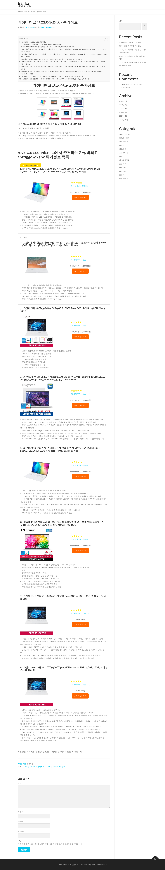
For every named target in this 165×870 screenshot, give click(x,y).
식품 (120, 156)
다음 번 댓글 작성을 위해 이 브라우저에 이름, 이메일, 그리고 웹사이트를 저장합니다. (50, 844)
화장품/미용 (123, 178)
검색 (120, 21)
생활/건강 (122, 149)
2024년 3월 (123, 108)
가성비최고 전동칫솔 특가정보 (130, 46)
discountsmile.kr (47, 27)
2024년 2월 (123, 112)
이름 (20, 812)
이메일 (21, 822)
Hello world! (126, 84)
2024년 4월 (123, 105)
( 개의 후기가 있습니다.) (80, 186)
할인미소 (23, 3)
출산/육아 (122, 164)
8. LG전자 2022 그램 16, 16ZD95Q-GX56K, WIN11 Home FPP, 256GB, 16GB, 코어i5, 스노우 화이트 (55, 79)
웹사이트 (21, 831)
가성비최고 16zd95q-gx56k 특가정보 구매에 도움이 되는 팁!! (43, 44)
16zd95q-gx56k (28, 767)
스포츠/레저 (123, 153)
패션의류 (122, 167)
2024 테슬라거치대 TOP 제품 (130, 42)
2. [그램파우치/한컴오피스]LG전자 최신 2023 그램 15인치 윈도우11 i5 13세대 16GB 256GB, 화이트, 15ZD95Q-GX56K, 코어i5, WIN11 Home (64, 55)
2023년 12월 (124, 120)
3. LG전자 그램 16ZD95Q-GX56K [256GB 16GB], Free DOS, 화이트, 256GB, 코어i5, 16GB (51, 59)
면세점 (121, 145)
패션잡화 (122, 171)
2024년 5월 (123, 101)
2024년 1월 (123, 116)
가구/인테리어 (124, 138)
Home (20, 12)
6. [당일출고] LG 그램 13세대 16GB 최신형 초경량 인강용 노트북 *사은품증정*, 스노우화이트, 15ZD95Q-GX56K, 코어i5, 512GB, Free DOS (61, 72)
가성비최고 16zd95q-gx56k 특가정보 (33, 42)
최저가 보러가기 (80, 197)
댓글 (20, 783)
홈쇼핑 (121, 175)
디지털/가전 (22, 764)
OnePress (83, 864)
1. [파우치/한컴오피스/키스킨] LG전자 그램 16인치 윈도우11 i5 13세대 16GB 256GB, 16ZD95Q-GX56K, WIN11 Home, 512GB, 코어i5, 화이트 (64, 50)
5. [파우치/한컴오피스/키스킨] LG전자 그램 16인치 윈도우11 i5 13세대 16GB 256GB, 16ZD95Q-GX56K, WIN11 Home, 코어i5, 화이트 (64, 67)
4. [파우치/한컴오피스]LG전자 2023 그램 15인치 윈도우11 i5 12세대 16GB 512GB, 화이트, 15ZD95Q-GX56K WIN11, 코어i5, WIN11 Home (63, 62)
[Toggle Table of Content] (105, 39)
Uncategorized (124, 134)
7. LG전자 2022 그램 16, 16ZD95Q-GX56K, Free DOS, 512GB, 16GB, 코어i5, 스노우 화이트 (52, 76)
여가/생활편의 (124, 160)
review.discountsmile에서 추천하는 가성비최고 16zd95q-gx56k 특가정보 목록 (48, 47)
